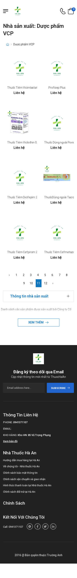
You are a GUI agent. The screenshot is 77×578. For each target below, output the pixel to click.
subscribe (60, 388)
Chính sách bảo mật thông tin (20, 472)
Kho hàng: (10, 435)
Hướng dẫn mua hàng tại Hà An (21, 460)
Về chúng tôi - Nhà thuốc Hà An (21, 466)
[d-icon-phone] (63, 11)
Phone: (8, 422)
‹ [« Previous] (9, 275)
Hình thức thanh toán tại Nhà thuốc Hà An (27, 485)
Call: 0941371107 (13, 526)
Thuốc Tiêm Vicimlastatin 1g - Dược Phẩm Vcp (36, 87)
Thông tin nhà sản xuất (29, 296)
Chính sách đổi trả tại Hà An (19, 491)
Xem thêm (36, 322)
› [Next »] (52, 283)
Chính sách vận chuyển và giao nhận (24, 479)
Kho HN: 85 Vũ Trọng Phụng (34, 435)
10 (31, 283)
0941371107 (20, 422)
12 (45, 283)
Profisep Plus (56, 87)
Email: (7, 428)
